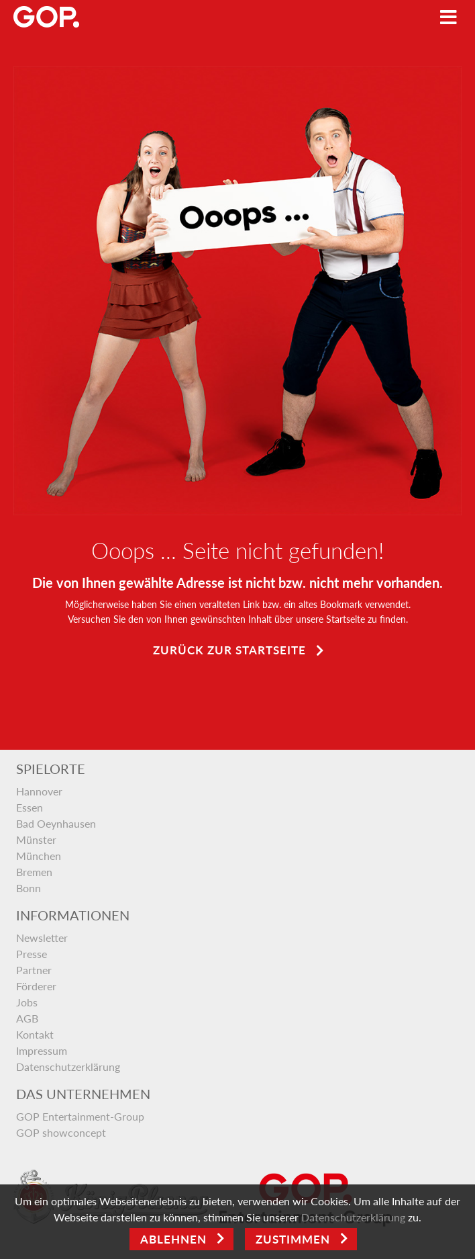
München (38, 855)
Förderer (36, 986)
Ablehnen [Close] (173, 1239)
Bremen (34, 871)
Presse (31, 953)
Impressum (41, 1050)
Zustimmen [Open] (293, 1239)
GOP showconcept (61, 1132)
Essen (29, 807)
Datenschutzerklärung (68, 1066)
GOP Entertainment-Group (80, 1116)
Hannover (39, 791)
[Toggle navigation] (448, 17)
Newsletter (42, 937)
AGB (27, 1018)
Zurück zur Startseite (229, 650)
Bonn (28, 887)
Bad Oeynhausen (56, 823)
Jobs (27, 1002)
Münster (36, 839)
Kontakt (35, 1034)
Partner (34, 969)
